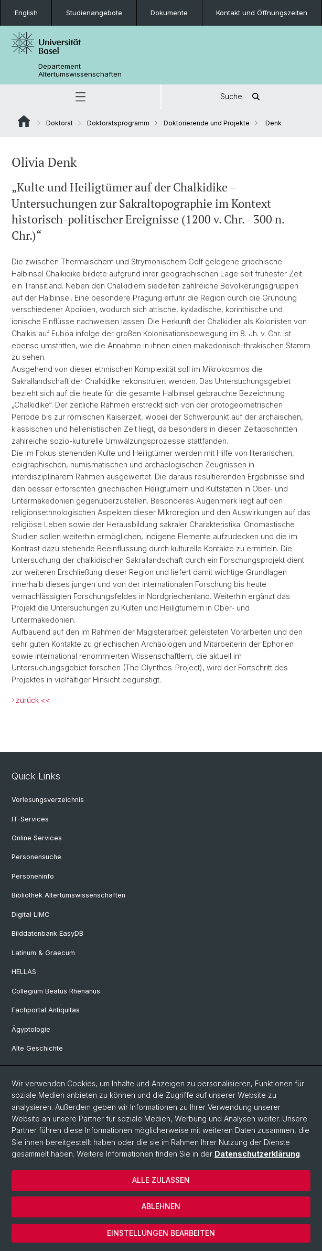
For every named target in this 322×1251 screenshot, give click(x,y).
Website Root (24, 121)
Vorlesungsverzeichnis (48, 800)
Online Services (37, 838)
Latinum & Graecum (43, 953)
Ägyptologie (31, 1029)
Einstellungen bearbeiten (161, 1232)
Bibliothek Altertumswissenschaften (68, 895)
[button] (80, 96)
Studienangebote (94, 12)
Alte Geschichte (37, 1048)
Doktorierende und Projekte (207, 123)
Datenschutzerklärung (257, 1153)
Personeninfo (33, 876)
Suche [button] (241, 97)
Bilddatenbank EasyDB (47, 933)
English (26, 12)
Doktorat (59, 123)
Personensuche (36, 857)
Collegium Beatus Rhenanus (56, 991)
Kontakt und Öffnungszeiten (261, 12)
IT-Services (30, 819)
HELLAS (24, 972)
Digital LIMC (30, 914)
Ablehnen (161, 1206)
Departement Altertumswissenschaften (80, 70)
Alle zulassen (161, 1179)
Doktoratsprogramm (118, 123)
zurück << (33, 699)
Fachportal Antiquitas (46, 1010)
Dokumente (169, 12)
